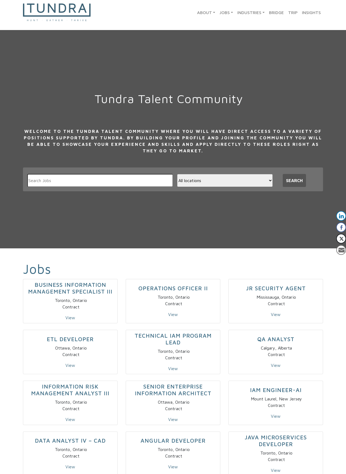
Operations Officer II (173, 288)
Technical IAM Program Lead (173, 338)
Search (294, 180)
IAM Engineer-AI (276, 390)
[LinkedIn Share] (341, 216)
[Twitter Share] (341, 238)
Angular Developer (173, 440)
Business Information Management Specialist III (70, 288)
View (70, 317)
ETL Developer (70, 339)
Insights (311, 12)
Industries (249, 12)
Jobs (224, 12)
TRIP (293, 12)
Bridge (276, 12)
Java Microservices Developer (276, 440)
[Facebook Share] (341, 227)
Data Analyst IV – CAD (70, 440)
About (204, 12)
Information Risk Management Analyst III (70, 389)
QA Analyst (275, 339)
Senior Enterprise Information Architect (173, 389)
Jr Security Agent (276, 288)
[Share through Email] (341, 250)
